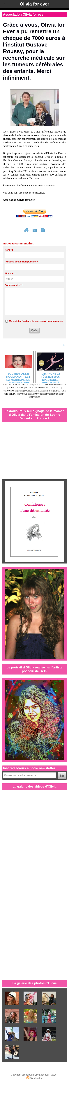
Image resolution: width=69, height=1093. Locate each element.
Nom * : (9, 249)
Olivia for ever (34, 3)
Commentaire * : (14, 285)
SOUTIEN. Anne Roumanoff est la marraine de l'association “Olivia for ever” (18, 376)
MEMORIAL (56, 388)
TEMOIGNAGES (10, 391)
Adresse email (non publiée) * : (22, 261)
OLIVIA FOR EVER (16, 388)
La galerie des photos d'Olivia (34, 983)
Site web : (10, 273)
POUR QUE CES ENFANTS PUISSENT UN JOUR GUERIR (41, 394)
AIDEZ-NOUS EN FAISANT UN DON (18, 385)
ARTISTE (49, 391)
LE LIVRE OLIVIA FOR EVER (37, 388)
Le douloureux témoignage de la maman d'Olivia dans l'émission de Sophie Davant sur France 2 (34, 414)
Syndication (36, 1078)
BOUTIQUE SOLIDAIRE (34, 391)
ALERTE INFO (34, 397)
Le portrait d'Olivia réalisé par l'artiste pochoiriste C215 (35, 669)
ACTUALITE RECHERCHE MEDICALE (50, 385)
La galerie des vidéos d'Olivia (34, 786)
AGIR (20, 391)
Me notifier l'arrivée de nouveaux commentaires (36, 321)
